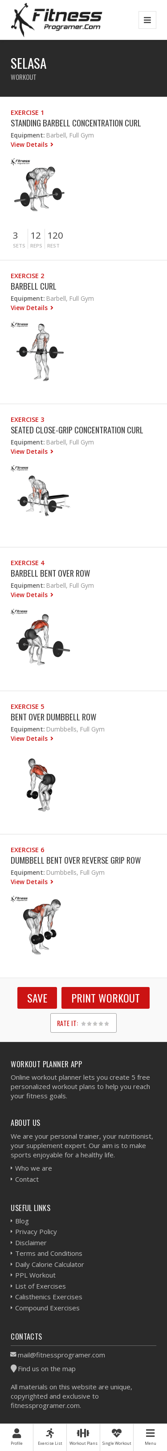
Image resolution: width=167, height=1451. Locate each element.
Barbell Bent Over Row (50, 573)
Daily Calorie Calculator (49, 1264)
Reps (36, 245)
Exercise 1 (27, 112)
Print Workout (105, 998)
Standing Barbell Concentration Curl (76, 123)
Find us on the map (47, 1368)
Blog (22, 1220)
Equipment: (28, 135)
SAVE (37, 998)
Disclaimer (31, 1242)
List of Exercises (40, 1286)
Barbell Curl (34, 286)
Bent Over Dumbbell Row (53, 717)
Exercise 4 (27, 562)
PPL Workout (35, 1274)
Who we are (33, 1168)
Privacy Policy (36, 1231)
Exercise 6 (27, 849)
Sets (19, 245)
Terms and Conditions (48, 1253)
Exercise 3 (27, 419)
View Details (30, 144)
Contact (27, 1179)
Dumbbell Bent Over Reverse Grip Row (76, 860)
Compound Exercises (47, 1307)
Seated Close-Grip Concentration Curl (77, 430)
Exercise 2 (27, 275)
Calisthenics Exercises (48, 1296)
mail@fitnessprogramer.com (61, 1354)
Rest (53, 245)
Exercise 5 (27, 706)
